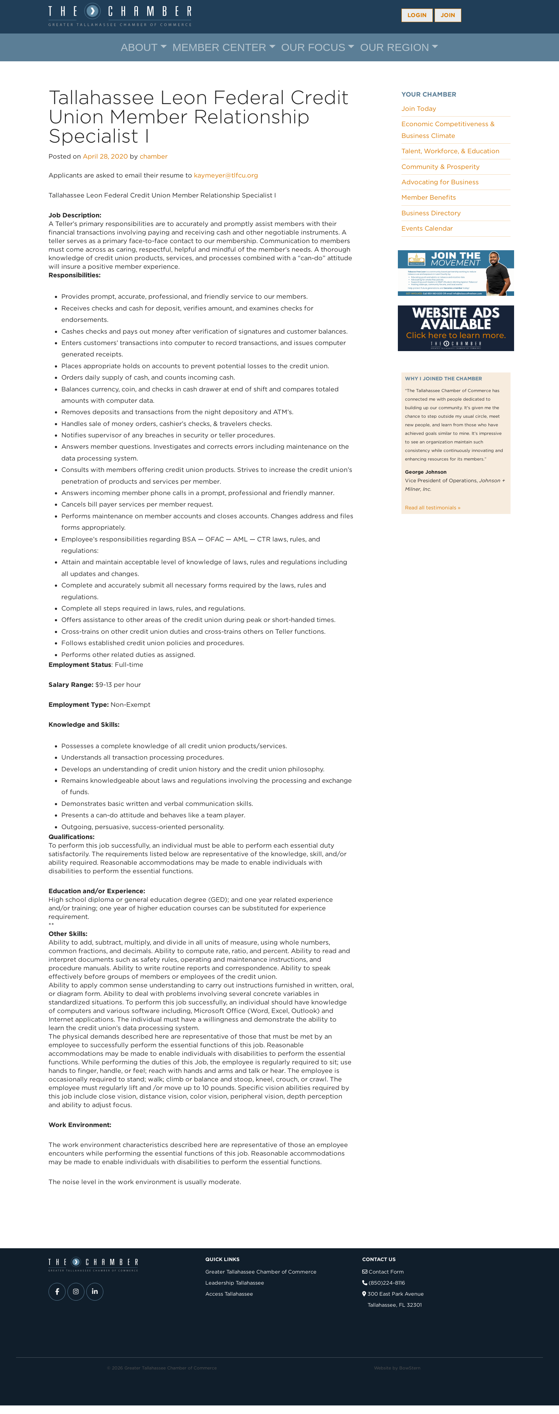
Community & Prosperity (440, 166)
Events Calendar (427, 228)
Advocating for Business (440, 182)
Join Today (418, 108)
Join (448, 15)
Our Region (394, 47)
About (139, 47)
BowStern (409, 1368)
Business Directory (431, 213)
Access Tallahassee (229, 1294)
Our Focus (313, 47)
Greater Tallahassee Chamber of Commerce (261, 1272)
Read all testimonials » (433, 507)
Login (417, 15)
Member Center (219, 47)
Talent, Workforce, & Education (450, 151)
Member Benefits (428, 197)
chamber (154, 156)
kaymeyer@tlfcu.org (226, 175)
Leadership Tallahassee (234, 1283)
